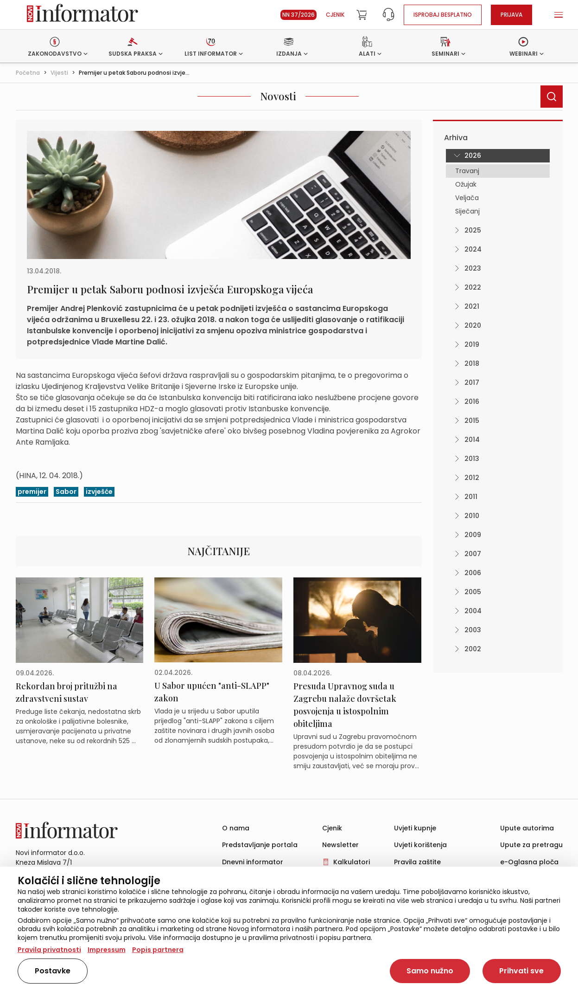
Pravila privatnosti (49, 949)
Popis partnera (158, 949)
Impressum (107, 949)
